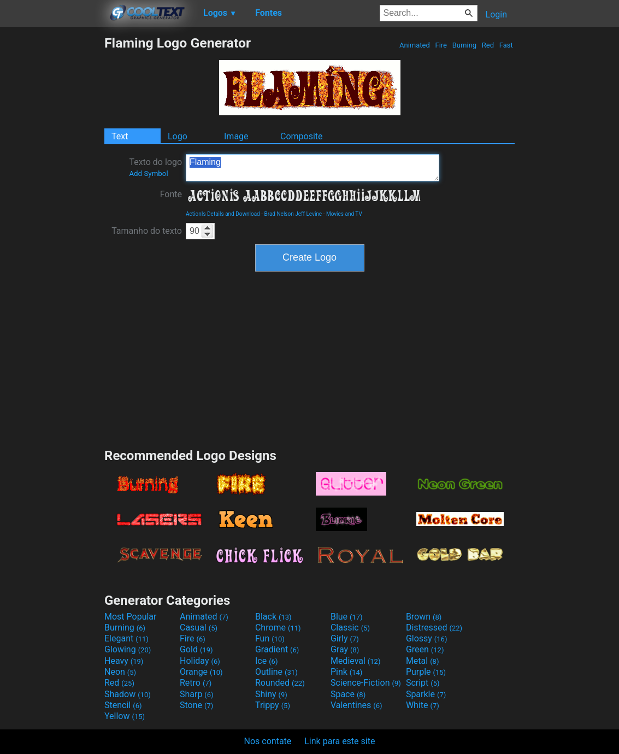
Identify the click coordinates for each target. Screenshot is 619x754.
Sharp (197, 694)
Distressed (434, 627)
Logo (177, 136)
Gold (196, 649)
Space (348, 694)
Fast (506, 45)
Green (425, 649)
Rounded (280, 683)
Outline (276, 672)
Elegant (126, 638)
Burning (464, 45)
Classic (350, 627)
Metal (422, 661)
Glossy (426, 638)
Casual (198, 627)
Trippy (272, 705)
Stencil (123, 705)
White (422, 705)
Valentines (356, 705)
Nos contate (268, 741)
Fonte (171, 194)
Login (496, 14)
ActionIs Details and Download (223, 214)
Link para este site (339, 741)
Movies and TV (344, 214)
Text (119, 136)
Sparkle (426, 694)
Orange (201, 672)
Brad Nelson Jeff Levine (293, 214)
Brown (423, 616)
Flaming (312, 167)
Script (423, 683)
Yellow (124, 716)
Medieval (356, 661)
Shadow (127, 694)
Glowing (127, 649)
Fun (270, 638)
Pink (347, 672)
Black (273, 616)
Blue (347, 616)
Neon (120, 672)
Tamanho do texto (146, 231)
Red (488, 45)
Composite (301, 136)
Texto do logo (155, 167)
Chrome (278, 627)
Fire (441, 45)
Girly (345, 638)
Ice (266, 661)
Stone (196, 705)
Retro (195, 683)
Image (236, 136)
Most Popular (130, 616)
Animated (415, 45)
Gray (345, 649)
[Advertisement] (52, 199)
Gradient (277, 649)
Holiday (200, 661)
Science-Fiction (366, 683)
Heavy (123, 661)
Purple (426, 672)
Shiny (271, 694)
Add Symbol (148, 173)
